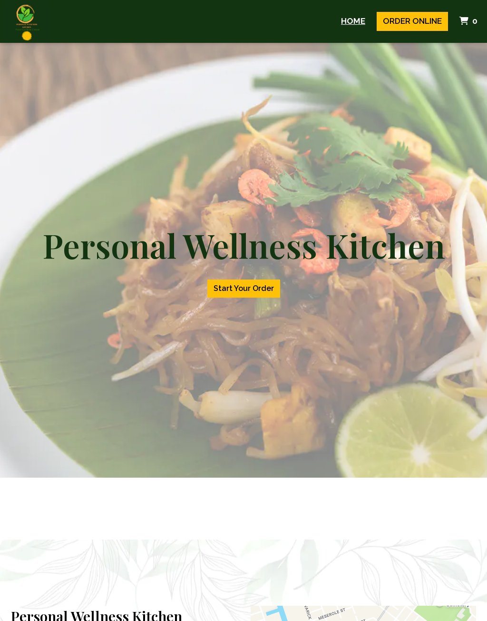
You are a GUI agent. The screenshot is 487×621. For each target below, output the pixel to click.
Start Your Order (244, 288)
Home (353, 21)
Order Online (412, 21)
